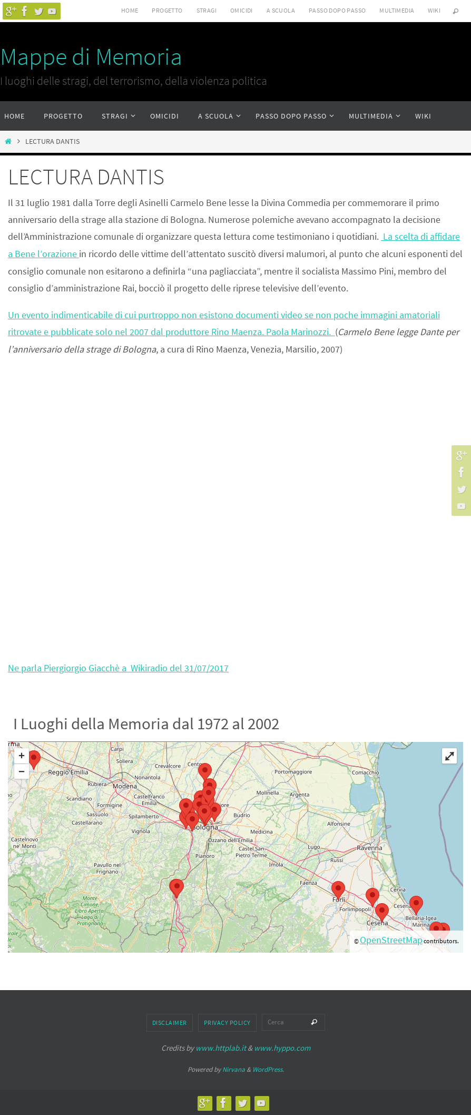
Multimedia (396, 10)
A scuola (281, 10)
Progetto (167, 10)
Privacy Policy (227, 1022)
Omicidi (241, 10)
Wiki (434, 10)
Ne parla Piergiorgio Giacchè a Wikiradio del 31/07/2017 (118, 667)
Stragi (207, 10)
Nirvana (233, 1068)
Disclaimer (169, 1022)
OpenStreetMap (391, 939)
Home (130, 10)
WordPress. (268, 1068)
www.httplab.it (220, 1047)
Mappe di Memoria (91, 56)
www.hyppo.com (282, 1047)
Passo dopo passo (337, 10)
